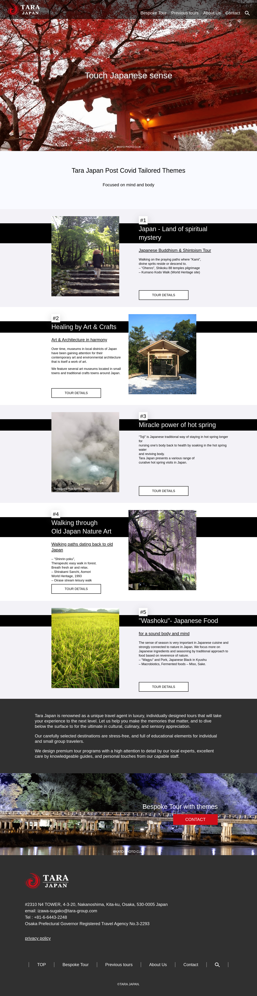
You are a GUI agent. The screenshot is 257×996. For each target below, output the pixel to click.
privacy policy (38, 938)
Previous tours (184, 13)
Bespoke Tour (153, 13)
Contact (232, 13)
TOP (41, 964)
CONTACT (195, 819)
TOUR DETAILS (163, 295)
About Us (212, 13)
